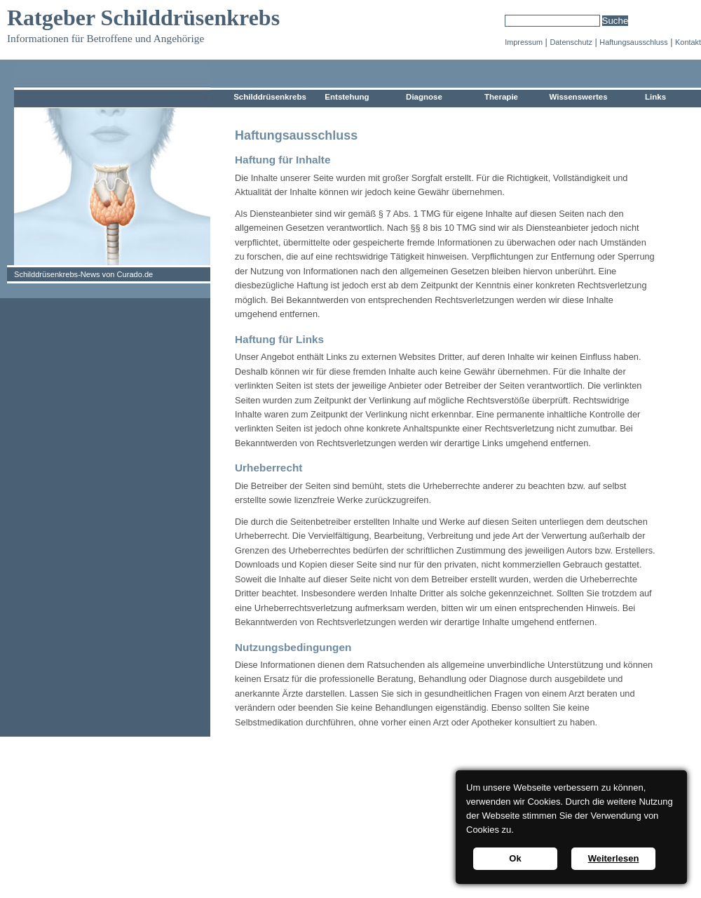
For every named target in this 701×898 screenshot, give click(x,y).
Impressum (524, 42)
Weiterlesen (613, 858)
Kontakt (688, 42)
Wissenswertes (578, 97)
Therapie (501, 97)
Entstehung (347, 97)
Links (655, 97)
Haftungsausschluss (633, 42)
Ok (515, 858)
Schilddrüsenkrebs (269, 97)
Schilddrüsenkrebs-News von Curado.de (83, 274)
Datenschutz (571, 42)
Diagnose (424, 97)
